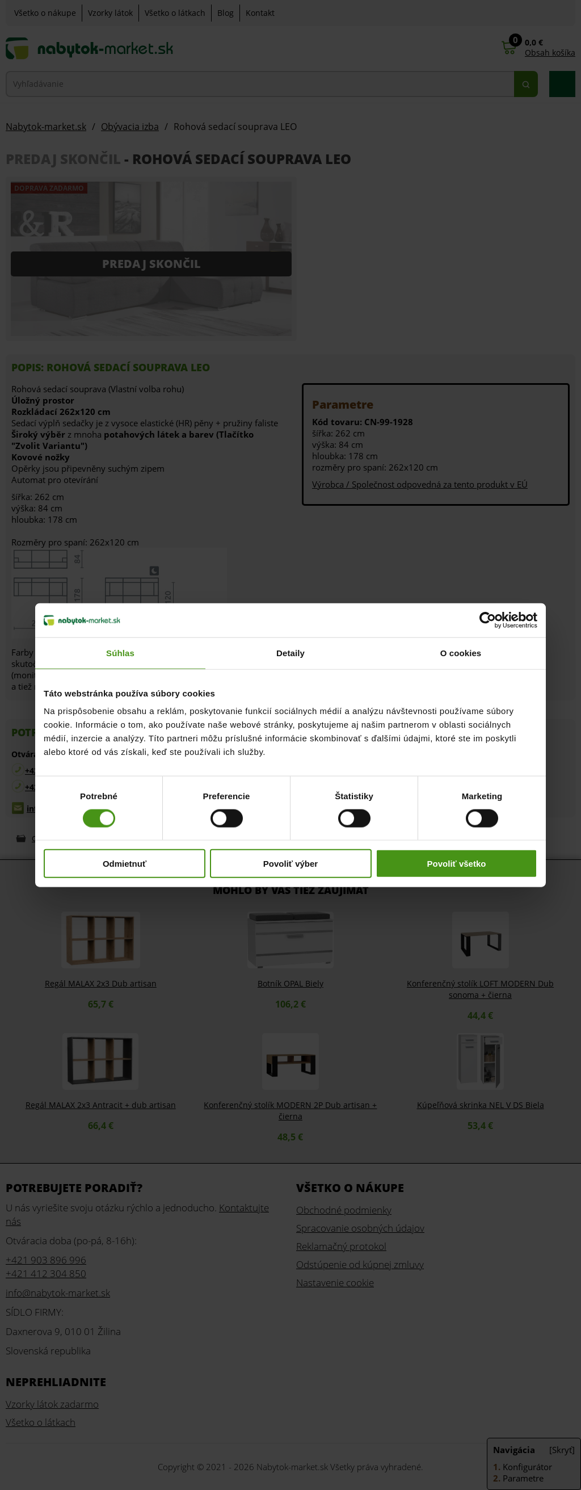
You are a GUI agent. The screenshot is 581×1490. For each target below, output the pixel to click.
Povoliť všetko (456, 863)
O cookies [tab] (461, 652)
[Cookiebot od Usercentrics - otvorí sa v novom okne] (487, 619)
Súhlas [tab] (120, 652)
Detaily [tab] (290, 652)
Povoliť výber (290, 863)
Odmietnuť (124, 863)
